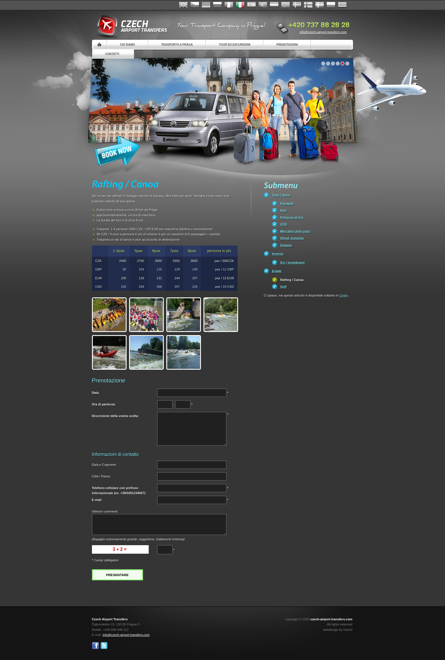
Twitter (104, 645)
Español (251, 5)
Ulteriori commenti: (105, 511)
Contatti (112, 54)
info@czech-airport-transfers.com (323, 32)
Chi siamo (127, 44)
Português (262, 5)
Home (99, 44)
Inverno (278, 253)
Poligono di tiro (292, 217)
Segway (286, 245)
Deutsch (206, 5)
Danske (319, 5)
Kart (283, 210)
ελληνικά (342, 5)
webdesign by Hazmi (337, 629)
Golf (283, 286)
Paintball (287, 203)
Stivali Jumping (292, 238)
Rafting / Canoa (292, 280)
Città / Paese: (101, 476)
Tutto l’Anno (281, 195)
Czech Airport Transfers (129, 25)
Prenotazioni (287, 44)
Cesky (343, 295)
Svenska (296, 5)
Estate (277, 271)
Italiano (240, 5)
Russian (217, 5)
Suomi (308, 5)
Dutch (274, 5)
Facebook (95, 645)
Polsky (330, 5)
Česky (194, 5)
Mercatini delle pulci (295, 231)
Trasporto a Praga (177, 44)
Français (228, 5)
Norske (285, 5)
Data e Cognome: (104, 464)
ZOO (283, 224)
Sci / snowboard (292, 262)
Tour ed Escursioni (234, 44)
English (183, 5)
